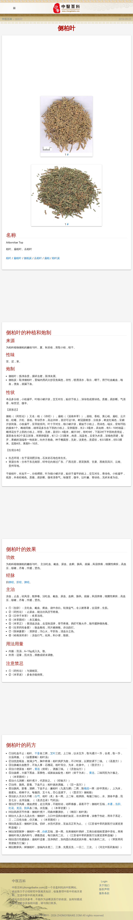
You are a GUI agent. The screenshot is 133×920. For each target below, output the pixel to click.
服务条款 (104, 893)
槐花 (86, 788)
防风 (26, 808)
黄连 (37, 769)
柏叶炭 (56, 258)
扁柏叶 (17, 258)
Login (104, 881)
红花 (11, 808)
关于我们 (104, 885)
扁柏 (47, 258)
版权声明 (104, 889)
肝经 (19, 582)
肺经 (11, 582)
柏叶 (8, 258)
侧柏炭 (28, 258)
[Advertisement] (66, 66)
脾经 (26, 582)
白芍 (37, 796)
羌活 (19, 808)
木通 (110, 804)
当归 (117, 804)
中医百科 (7, 19)
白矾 (45, 831)
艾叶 (52, 753)
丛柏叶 (38, 258)
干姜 (37, 753)
